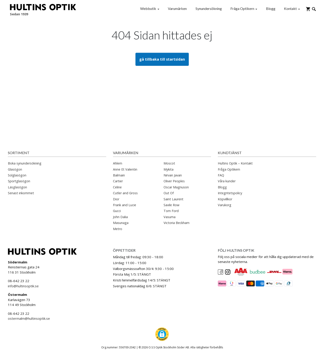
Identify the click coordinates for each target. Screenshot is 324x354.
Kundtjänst (230, 153)
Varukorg (224, 205)
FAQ (221, 175)
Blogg (270, 8)
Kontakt (290, 8)
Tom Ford (171, 211)
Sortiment (18, 153)
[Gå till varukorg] (308, 8)
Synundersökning (209, 8)
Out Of (169, 193)
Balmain (119, 175)
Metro (117, 229)
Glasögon (15, 169)
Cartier (118, 181)
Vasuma (170, 217)
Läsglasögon (17, 187)
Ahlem (117, 163)
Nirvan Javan (173, 175)
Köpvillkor (225, 199)
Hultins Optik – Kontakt (235, 163)
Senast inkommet (21, 193)
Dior (116, 199)
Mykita (168, 169)
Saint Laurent (173, 199)
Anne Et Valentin (125, 169)
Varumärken (177, 8)
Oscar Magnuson (176, 187)
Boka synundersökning (24, 163)
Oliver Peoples (174, 181)
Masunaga (120, 223)
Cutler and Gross (125, 193)
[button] (162, 334)
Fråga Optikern (242, 8)
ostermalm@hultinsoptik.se (29, 318)
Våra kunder (227, 181)
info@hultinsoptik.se (23, 286)
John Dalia (120, 217)
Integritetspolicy (230, 193)
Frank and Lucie (124, 205)
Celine (117, 187)
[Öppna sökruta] (314, 8)
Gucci (117, 211)
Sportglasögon (19, 181)
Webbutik (148, 8)
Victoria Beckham (176, 223)
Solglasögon (17, 175)
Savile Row (171, 205)
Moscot (169, 163)
